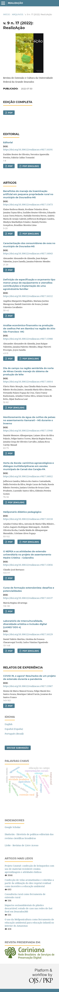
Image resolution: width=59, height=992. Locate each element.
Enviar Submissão (18, 748)
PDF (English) (30, 166)
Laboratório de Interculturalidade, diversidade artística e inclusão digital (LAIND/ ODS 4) (25, 624)
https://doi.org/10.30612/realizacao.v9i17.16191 (28, 149)
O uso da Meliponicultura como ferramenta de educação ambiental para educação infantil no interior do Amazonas (29, 922)
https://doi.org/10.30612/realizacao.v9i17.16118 (28, 518)
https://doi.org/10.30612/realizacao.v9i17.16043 (28, 253)
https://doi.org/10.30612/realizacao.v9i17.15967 (28, 686)
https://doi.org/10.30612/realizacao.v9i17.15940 (28, 430)
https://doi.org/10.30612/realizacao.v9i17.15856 (28, 564)
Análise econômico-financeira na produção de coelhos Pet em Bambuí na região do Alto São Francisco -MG (29, 328)
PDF (10, 112)
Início (6, 14)
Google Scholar (13, 827)
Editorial (8, 142)
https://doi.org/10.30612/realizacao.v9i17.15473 (28, 204)
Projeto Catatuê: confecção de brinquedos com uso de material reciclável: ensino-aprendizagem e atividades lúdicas (29, 869)
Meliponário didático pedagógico (22, 512)
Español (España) (14, 728)
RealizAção (15, 3)
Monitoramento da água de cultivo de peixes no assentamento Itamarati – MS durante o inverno (29, 420)
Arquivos (17, 14)
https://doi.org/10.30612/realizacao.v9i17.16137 (28, 597)
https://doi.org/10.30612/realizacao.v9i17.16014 (28, 381)
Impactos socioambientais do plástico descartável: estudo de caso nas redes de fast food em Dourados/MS (28, 908)
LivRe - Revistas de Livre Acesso (21, 845)
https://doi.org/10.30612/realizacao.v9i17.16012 (28, 476)
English (8, 724)
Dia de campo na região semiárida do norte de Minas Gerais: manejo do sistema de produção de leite (28, 371)
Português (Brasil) (14, 733)
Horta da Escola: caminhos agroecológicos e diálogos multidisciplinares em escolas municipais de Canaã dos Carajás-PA (28, 466)
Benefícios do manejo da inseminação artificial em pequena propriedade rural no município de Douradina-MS (28, 194)
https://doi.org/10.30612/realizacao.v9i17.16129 (28, 634)
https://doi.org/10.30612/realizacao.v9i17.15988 (28, 338)
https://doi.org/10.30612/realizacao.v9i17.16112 (28, 296)
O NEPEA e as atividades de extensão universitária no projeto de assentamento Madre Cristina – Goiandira (27, 554)
